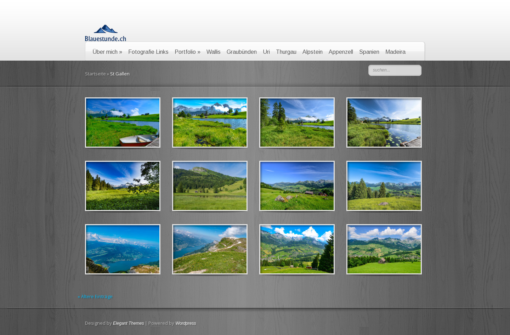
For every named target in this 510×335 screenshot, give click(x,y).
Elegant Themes (128, 323)
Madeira (395, 52)
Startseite (95, 73)
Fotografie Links (148, 52)
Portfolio (187, 52)
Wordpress (185, 323)
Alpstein (312, 52)
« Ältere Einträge (95, 296)
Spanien (369, 52)
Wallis (213, 52)
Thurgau (286, 52)
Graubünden (242, 52)
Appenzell (341, 52)
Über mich (107, 52)
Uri (266, 52)
